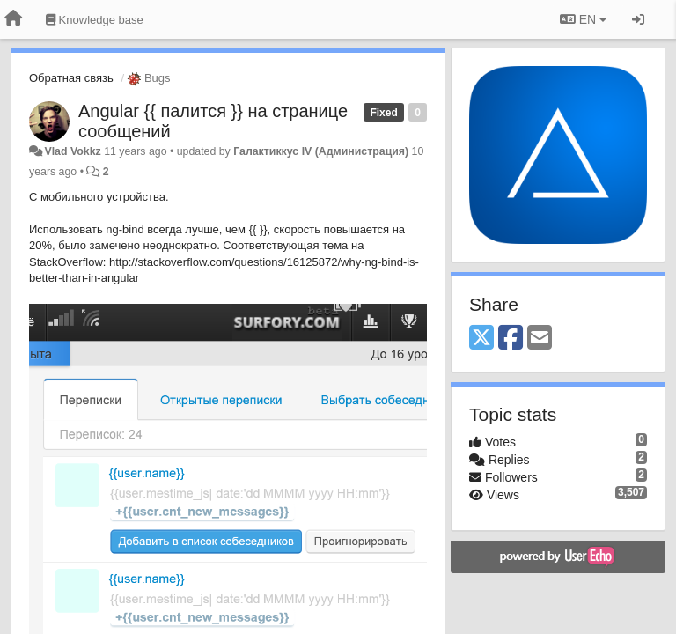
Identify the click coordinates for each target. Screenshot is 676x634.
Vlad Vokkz (72, 151)
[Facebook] (510, 338)
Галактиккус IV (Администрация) (320, 151)
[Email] (539, 338)
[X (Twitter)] (481, 338)
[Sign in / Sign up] (638, 19)
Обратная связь (71, 78)
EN (583, 19)
